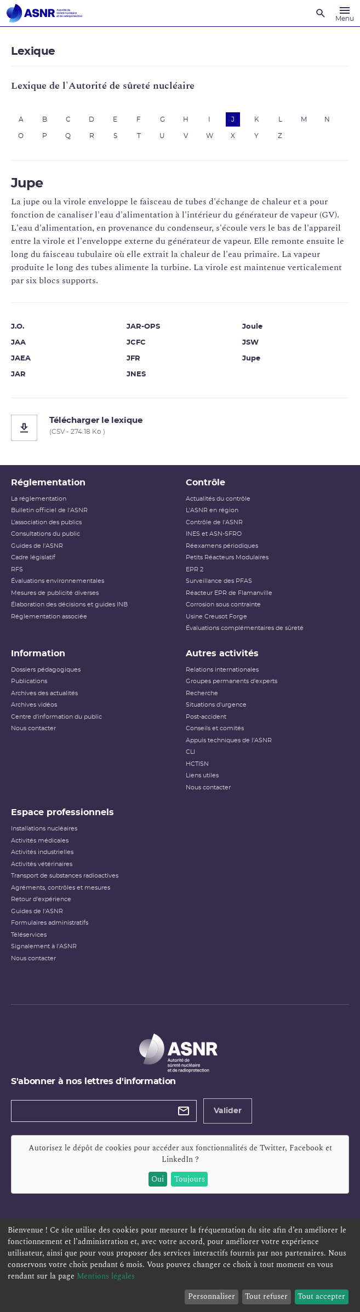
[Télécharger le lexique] (180, 428)
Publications (29, 681)
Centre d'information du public (56, 717)
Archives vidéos (34, 705)
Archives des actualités (44, 693)
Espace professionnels (62, 812)
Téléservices (29, 935)
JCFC (136, 342)
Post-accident (206, 717)
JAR (18, 374)
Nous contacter (33, 728)
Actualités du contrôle (218, 499)
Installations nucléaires (44, 829)
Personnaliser (211, 1296)
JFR (133, 358)
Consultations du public (45, 534)
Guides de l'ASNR (37, 546)
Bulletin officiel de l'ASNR (49, 510)
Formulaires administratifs (49, 923)
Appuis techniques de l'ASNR (229, 740)
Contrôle (205, 482)
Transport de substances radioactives (64, 876)
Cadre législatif (33, 557)
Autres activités (222, 653)
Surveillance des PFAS (219, 581)
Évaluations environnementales (57, 581)
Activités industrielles (42, 852)
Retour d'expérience (41, 899)
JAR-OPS (143, 326)
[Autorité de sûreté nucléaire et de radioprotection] (44, 13)
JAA (18, 342)
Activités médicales (39, 841)
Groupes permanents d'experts (231, 681)
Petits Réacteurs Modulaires (227, 557)
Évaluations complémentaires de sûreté (245, 628)
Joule (252, 326)
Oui (157, 1179)
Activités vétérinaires (41, 864)
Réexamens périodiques (222, 546)
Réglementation (48, 482)
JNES (136, 374)
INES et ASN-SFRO (214, 534)
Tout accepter (321, 1296)
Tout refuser (266, 1296)
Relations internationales (222, 670)
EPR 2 (194, 569)
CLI (190, 752)
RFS (17, 569)
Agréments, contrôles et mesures (60, 888)
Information (38, 653)
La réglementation (38, 499)
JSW (250, 342)
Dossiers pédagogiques (46, 670)
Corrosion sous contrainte (223, 604)
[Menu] (344, 13)
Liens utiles (202, 775)
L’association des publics (46, 522)
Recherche (202, 693)
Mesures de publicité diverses (55, 593)
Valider (228, 1111)
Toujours (189, 1179)
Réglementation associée (49, 617)
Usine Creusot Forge (216, 617)
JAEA (21, 358)
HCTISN (197, 764)
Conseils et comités (215, 728)
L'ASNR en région (212, 510)
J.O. (17, 326)
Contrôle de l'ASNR (214, 522)
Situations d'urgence (216, 705)
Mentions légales (106, 1276)
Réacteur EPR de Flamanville (229, 593)
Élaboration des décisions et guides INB (69, 604)
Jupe (251, 358)
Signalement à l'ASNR (44, 946)
